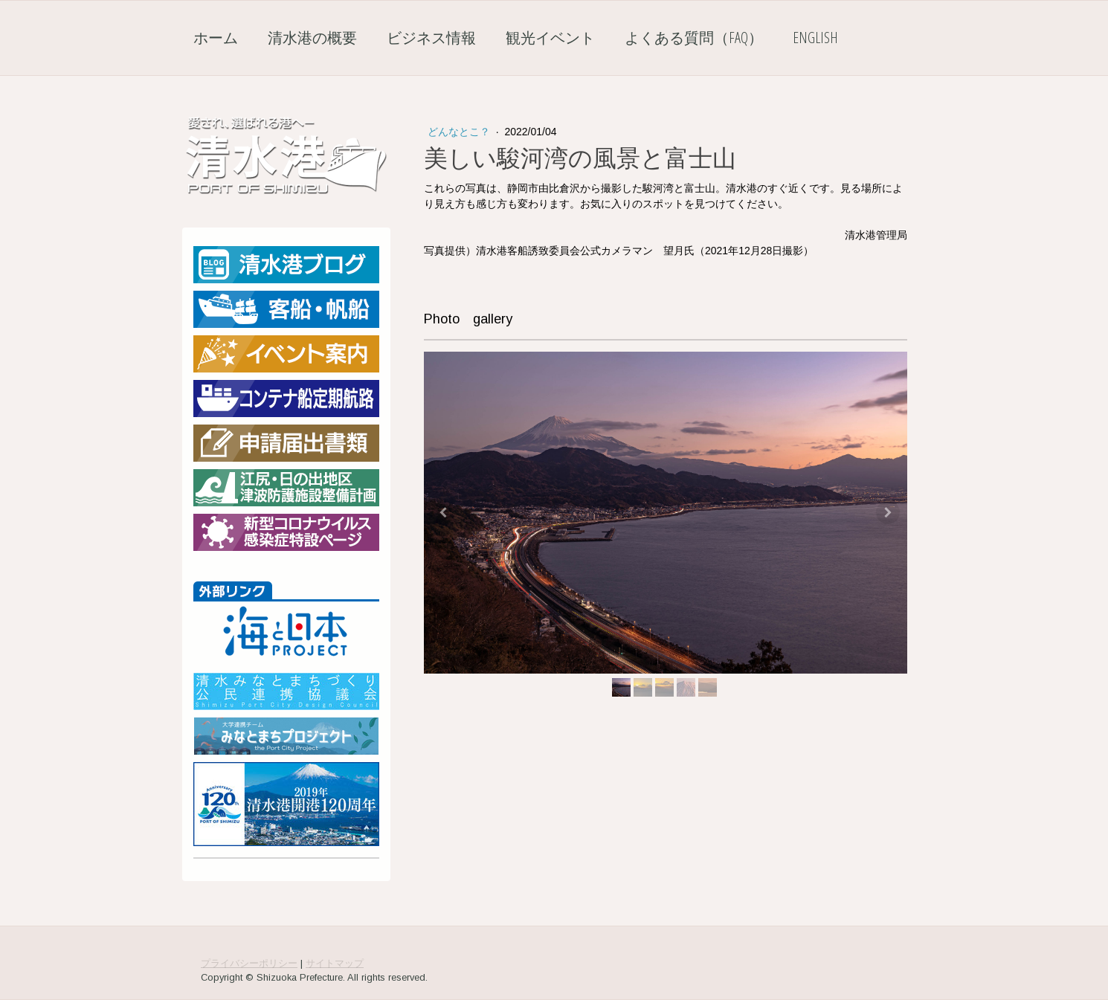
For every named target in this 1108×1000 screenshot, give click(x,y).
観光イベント (550, 38)
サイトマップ (335, 963)
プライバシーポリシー (249, 963)
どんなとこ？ (460, 132)
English (815, 38)
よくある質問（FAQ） (694, 38)
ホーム (215, 38)
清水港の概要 (312, 38)
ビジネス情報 (431, 38)
